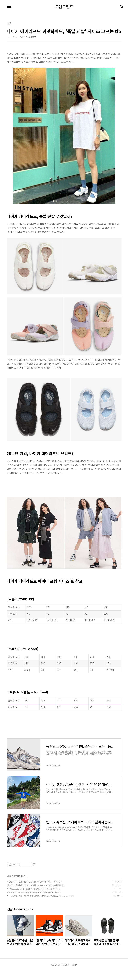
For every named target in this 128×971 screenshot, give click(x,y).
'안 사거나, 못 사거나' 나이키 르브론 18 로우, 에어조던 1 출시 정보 (34, 885)
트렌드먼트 (64, 7)
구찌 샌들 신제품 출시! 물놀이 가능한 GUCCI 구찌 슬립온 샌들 (32, 892)
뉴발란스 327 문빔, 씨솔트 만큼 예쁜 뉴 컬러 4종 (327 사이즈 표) (33, 881)
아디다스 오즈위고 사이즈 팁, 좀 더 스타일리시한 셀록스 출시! (32, 888)
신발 (9, 876)
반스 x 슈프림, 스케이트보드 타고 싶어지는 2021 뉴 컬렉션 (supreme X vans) (39, 896)
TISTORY (65, 964)
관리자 (75, 964)
